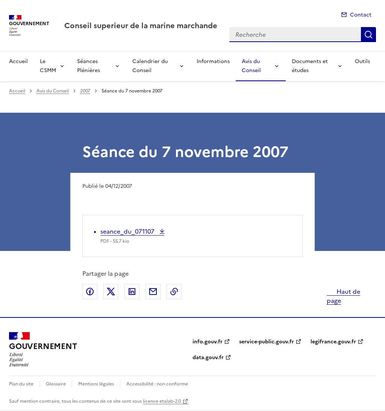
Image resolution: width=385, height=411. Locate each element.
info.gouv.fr (207, 342)
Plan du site (21, 384)
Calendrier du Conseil (150, 65)
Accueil (18, 61)
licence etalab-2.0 (162, 401)
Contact (360, 15)
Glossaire (56, 384)
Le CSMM (48, 65)
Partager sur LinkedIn (131, 291)
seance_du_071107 (128, 231)
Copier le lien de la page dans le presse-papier (174, 291)
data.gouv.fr (208, 357)
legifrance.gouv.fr (333, 342)
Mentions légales (96, 384)
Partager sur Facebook (89, 291)
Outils (362, 61)
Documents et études (310, 65)
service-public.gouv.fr (266, 342)
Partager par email (153, 291)
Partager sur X (110, 291)
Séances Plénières (88, 65)
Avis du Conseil (251, 65)
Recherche (368, 34)
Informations (213, 61)
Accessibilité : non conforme (157, 384)
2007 (85, 91)
